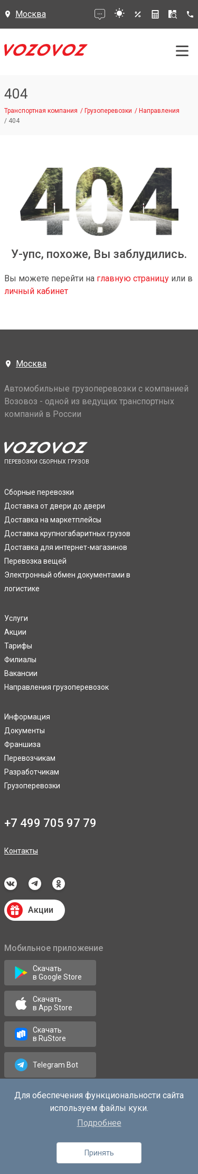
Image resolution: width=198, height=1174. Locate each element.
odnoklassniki (58, 883)
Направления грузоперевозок (56, 687)
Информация (27, 717)
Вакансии (20, 673)
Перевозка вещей (35, 561)
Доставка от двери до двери (54, 506)
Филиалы (20, 659)
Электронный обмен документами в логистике (67, 582)
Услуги (16, 618)
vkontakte (10, 883)
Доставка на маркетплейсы (52, 519)
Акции (15, 632)
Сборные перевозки (39, 492)
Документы (24, 730)
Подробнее (99, 1123)
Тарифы (18, 646)
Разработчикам (31, 772)
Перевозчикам (29, 758)
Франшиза (22, 744)
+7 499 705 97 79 (50, 823)
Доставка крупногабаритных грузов (67, 533)
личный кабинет (36, 291)
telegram (35, 883)
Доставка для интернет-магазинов (65, 547)
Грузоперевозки (32, 785)
